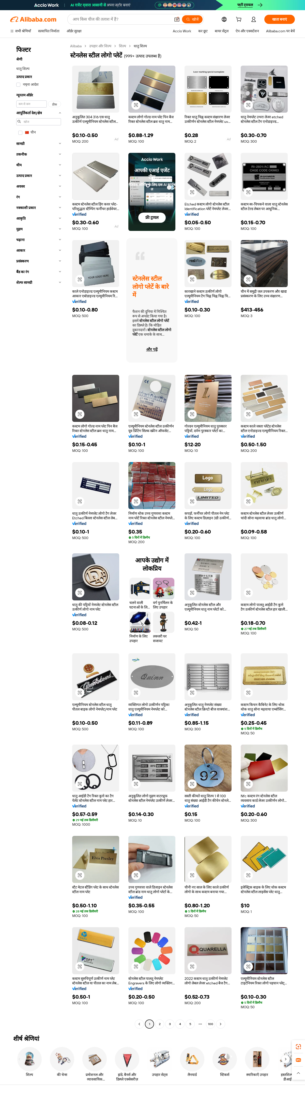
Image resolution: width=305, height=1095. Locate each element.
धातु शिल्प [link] (140, 46)
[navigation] (38, 536)
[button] (177, 19)
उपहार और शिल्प (100, 46)
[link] (298, 1046)
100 (210, 1024)
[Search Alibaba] (121, 19)
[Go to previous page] (139, 1024)
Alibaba (76, 46)
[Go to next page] (220, 1024)
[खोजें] (192, 19)
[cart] (239, 20)
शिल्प (122, 46)
